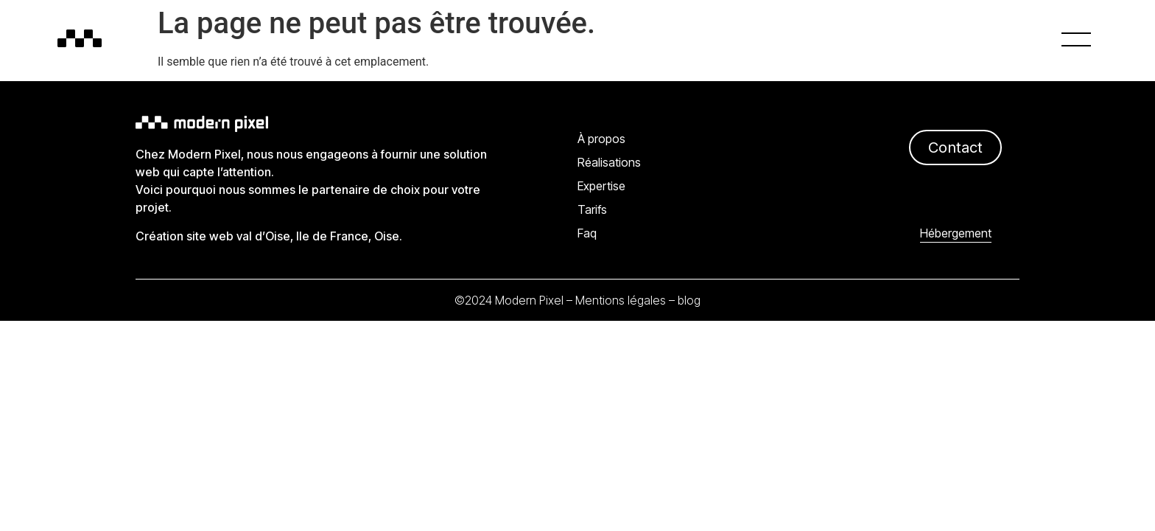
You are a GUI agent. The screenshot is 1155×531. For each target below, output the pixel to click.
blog (689, 300)
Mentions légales (620, 300)
